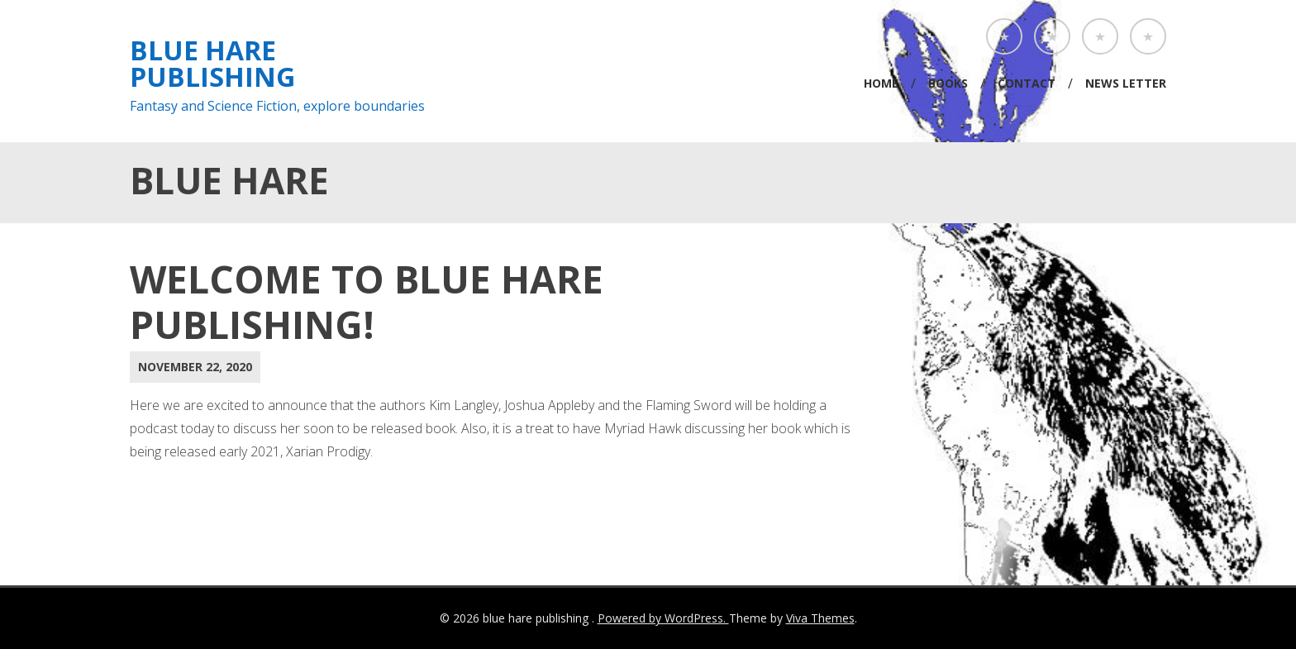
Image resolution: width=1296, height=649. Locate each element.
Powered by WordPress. (663, 618)
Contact (1026, 83)
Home (881, 83)
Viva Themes (820, 618)
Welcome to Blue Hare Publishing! (366, 301)
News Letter (1125, 83)
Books (948, 83)
